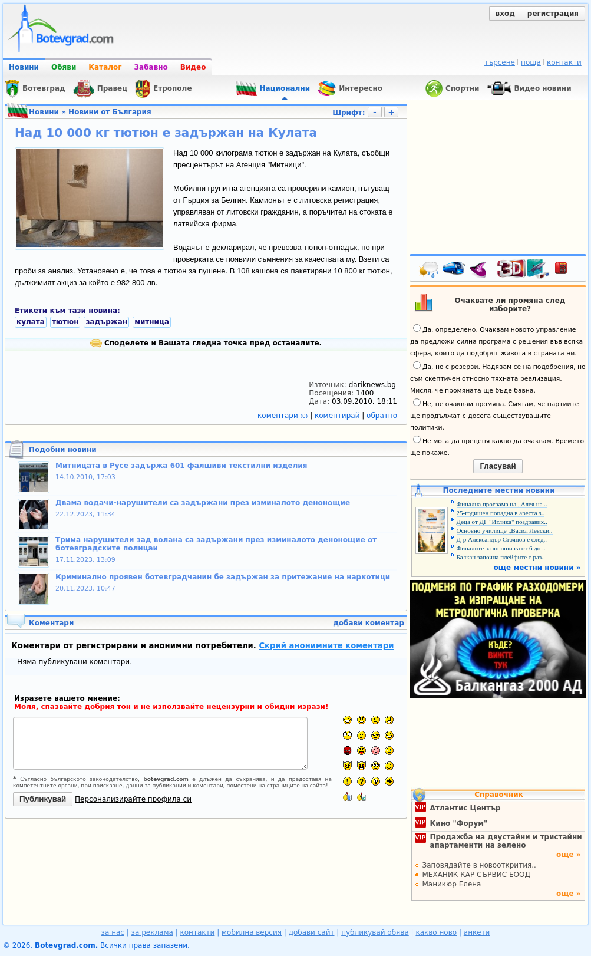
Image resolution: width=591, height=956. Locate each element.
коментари (283, 415)
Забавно (151, 67)
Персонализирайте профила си (133, 799)
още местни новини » (537, 567)
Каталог (104, 67)
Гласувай (498, 465)
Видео (193, 67)
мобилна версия (252, 932)
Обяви (63, 67)
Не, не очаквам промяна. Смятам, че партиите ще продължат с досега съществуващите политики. (494, 414)
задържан (106, 322)
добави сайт (312, 932)
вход (505, 13)
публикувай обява (375, 932)
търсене (499, 62)
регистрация (553, 13)
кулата (30, 322)
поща (531, 62)
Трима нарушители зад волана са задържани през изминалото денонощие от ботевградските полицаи (216, 544)
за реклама (152, 932)
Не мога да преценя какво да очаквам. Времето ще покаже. (497, 446)
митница (151, 322)
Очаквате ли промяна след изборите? (510, 304)
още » (568, 854)
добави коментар (368, 623)
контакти (564, 62)
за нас (112, 932)
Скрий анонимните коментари (326, 645)
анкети (477, 932)
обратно (382, 415)
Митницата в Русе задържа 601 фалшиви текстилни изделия (181, 465)
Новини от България (109, 112)
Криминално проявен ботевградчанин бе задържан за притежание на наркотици (222, 577)
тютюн (65, 322)
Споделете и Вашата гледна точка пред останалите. (206, 343)
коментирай (338, 415)
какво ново (436, 932)
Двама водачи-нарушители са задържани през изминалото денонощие (202, 503)
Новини (24, 67)
